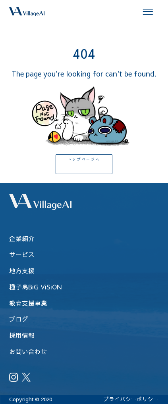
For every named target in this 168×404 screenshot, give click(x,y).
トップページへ (84, 164)
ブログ (18, 318)
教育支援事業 (28, 303)
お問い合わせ (28, 351)
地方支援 (22, 270)
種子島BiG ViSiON (35, 286)
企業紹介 (22, 238)
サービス (22, 254)
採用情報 (22, 335)
